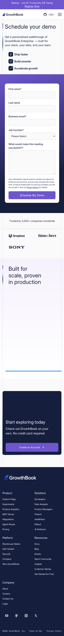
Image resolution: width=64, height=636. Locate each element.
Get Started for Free (44, 574)
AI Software (40, 529)
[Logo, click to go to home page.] (13, 14)
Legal (5, 603)
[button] (32, 447)
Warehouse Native (11, 544)
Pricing (5, 529)
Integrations (8, 519)
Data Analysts (41, 504)
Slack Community (43, 559)
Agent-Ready (8, 524)
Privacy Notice (33, 187)
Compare (6, 559)
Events (38, 554)
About (5, 588)
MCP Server (8, 514)
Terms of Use (35, 631)
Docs (37, 544)
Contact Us (7, 598)
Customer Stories (43, 569)
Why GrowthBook (10, 564)
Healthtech (40, 519)
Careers (6, 593)
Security (6, 554)
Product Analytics (10, 509)
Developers (40, 499)
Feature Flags (9, 499)
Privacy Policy (54, 631)
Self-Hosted (8, 549)
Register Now (32, 6)
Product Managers (43, 509)
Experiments (8, 504)
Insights (38, 564)
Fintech (38, 514)
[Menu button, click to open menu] (60, 14)
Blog (37, 549)
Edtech (38, 524)
